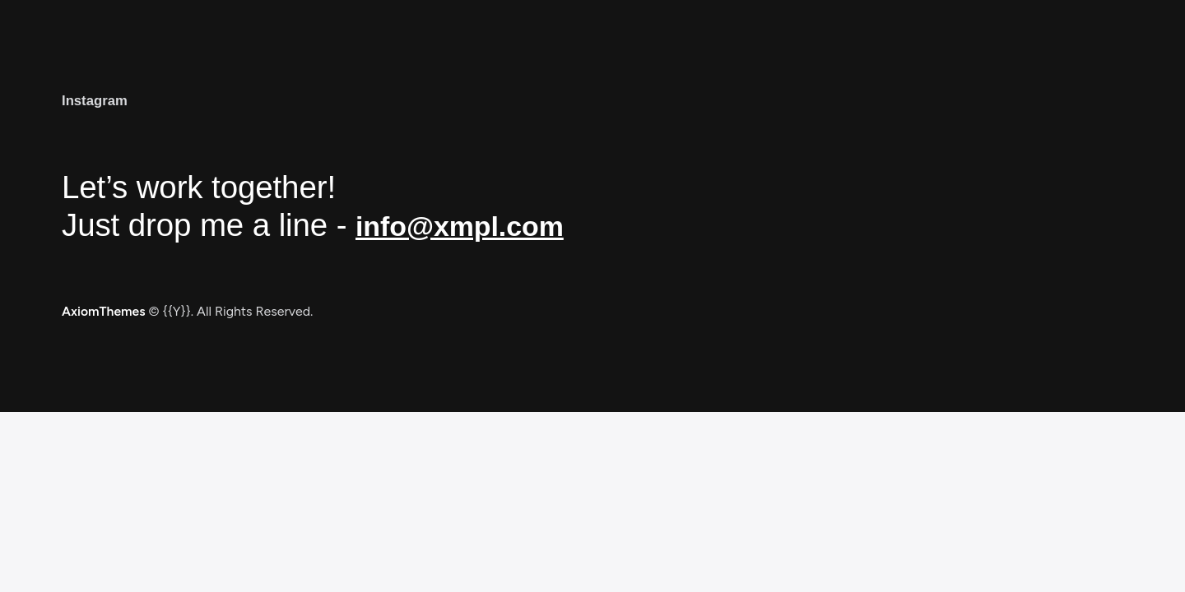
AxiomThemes (104, 311)
